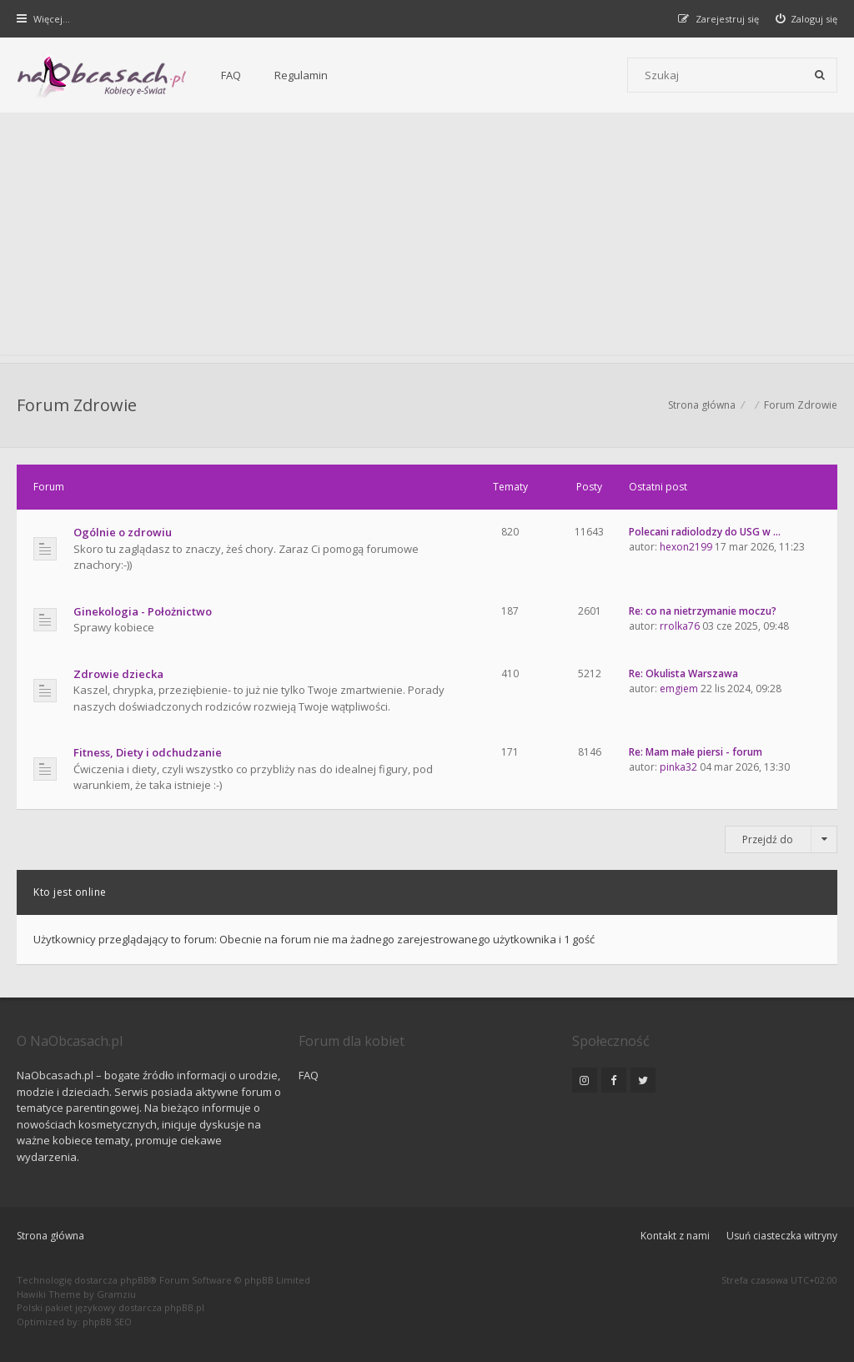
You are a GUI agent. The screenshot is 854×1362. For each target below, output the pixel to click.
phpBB (134, 1280)
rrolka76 (680, 626)
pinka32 (678, 767)
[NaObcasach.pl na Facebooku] (613, 1080)
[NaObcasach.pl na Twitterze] (643, 1080)
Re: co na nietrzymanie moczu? (702, 611)
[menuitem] (807, 19)
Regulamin (301, 75)
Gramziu (116, 1294)
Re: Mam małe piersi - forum (695, 752)
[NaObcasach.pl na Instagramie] (584, 1080)
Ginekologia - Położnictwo (142, 611)
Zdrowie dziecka (118, 673)
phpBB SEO (107, 1321)
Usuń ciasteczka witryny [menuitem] (781, 1236)
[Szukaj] (819, 75)
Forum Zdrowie (77, 405)
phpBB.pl (184, 1307)
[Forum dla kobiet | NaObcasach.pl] (102, 76)
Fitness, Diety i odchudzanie (147, 752)
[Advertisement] (427, 237)
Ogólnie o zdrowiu (122, 532)
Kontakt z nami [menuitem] (675, 1236)
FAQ (231, 75)
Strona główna (50, 1236)
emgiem (679, 688)
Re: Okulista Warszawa (683, 673)
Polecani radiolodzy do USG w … (705, 532)
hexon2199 (686, 547)
